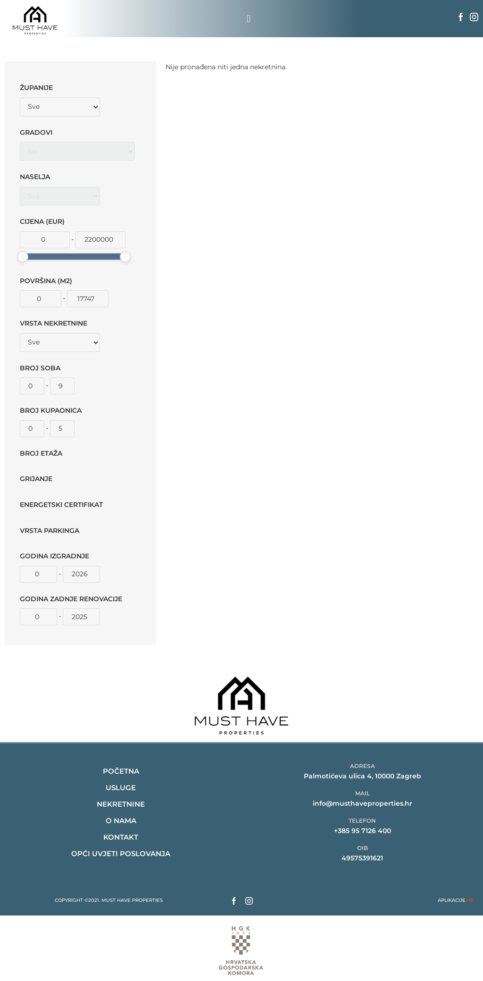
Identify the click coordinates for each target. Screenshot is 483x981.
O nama (121, 820)
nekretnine (121, 804)
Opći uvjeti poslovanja (120, 853)
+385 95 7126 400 (362, 830)
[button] (248, 18)
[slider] (22, 256)
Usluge (121, 787)
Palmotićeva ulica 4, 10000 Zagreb (362, 776)
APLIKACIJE (456, 900)
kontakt (120, 837)
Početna (121, 771)
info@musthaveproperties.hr (362, 803)
